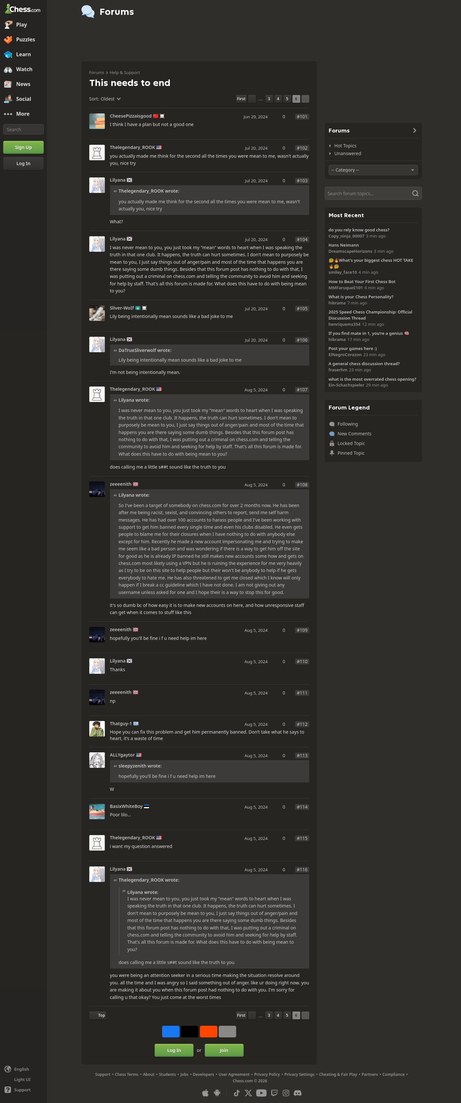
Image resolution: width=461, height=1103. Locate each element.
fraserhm (338, 370)
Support (102, 1074)
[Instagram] (286, 1093)
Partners (370, 1074)
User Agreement (234, 1074)
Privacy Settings (299, 1074)
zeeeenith (121, 484)
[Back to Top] (97, 1015)
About (149, 1074)
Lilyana (118, 180)
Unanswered (348, 153)
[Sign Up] (23, 147)
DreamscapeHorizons (350, 251)
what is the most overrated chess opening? (372, 379)
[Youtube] (261, 1093)
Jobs (185, 1074)
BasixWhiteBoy (126, 806)
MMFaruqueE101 (346, 288)
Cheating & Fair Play (338, 1074)
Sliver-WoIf (122, 308)
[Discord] (298, 1093)
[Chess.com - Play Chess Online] (23, 9)
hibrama (337, 303)
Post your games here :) (353, 348)
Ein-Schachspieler (347, 385)
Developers (203, 1074)
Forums (96, 72)
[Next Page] (305, 99)
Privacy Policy (267, 1074)
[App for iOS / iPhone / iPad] (205, 1093)
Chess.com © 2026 (250, 1081)
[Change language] (23, 1069)
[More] (23, 114)
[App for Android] (217, 1093)
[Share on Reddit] (208, 1031)
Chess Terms (126, 1074)
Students (167, 1074)
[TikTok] (237, 1093)
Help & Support (125, 72)
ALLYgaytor (122, 755)
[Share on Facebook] (171, 1031)
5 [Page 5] (287, 98)
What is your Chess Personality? (361, 297)
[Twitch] (274, 1093)
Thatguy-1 (121, 723)
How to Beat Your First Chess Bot (362, 281)
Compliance (393, 1074)
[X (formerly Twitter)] (248, 1093)
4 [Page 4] (278, 98)
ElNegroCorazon (345, 354)
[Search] (23, 129)
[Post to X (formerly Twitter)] (189, 1031)
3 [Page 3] (269, 98)
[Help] (23, 1090)
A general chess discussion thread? (364, 363)
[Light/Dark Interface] (23, 1079)
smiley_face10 (343, 272)
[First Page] (241, 99)
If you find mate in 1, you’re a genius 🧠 (369, 333)
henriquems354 (345, 324)
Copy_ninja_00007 (347, 236)
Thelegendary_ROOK (132, 147)
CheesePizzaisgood (131, 116)
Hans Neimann (344, 245)
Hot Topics (346, 146)
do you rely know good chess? (359, 230)
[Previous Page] (252, 99)
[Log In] (23, 163)
